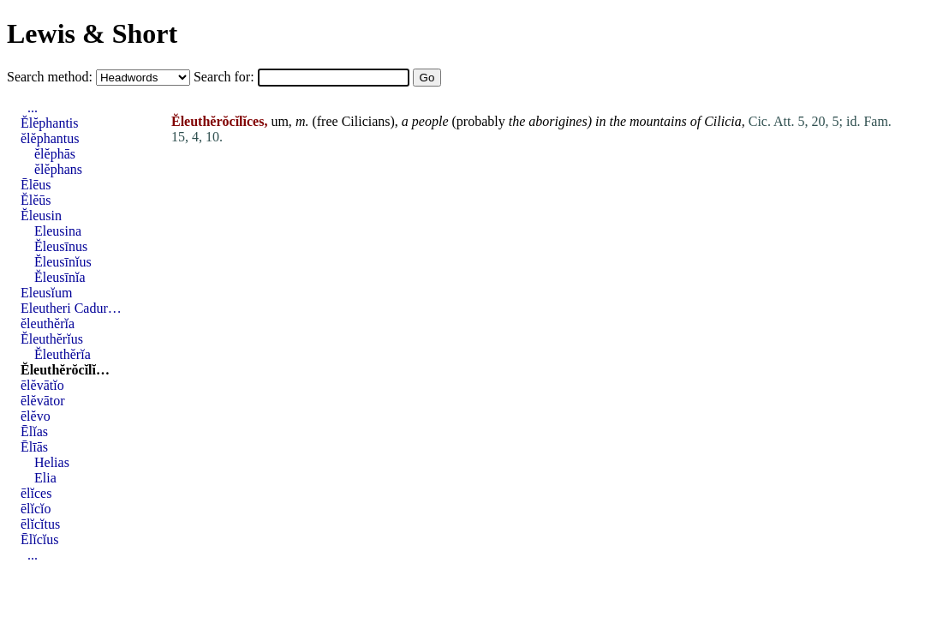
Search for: (226, 76)
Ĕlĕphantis (50, 123)
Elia (45, 477)
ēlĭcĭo (36, 508)
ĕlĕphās (54, 154)
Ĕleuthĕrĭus (52, 339)
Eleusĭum (46, 292)
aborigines (557, 121)
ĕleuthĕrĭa (48, 323)
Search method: (51, 76)
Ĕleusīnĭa (60, 277)
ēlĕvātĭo (42, 385)
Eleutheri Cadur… (71, 308)
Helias (51, 462)
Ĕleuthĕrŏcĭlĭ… (65, 369)
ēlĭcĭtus (40, 524)
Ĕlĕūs (36, 200)
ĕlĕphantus (50, 138)
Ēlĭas (34, 431)
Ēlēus (36, 184)
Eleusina (57, 231)
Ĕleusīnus (60, 246)
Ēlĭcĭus (39, 539)
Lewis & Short (92, 33)
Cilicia (723, 121)
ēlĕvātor (43, 400)
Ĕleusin (41, 215)
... (32, 107)
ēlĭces (36, 493)
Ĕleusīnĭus (63, 262)
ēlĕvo (36, 416)
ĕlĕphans (58, 169)
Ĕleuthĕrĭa (62, 354)
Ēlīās (34, 447)
